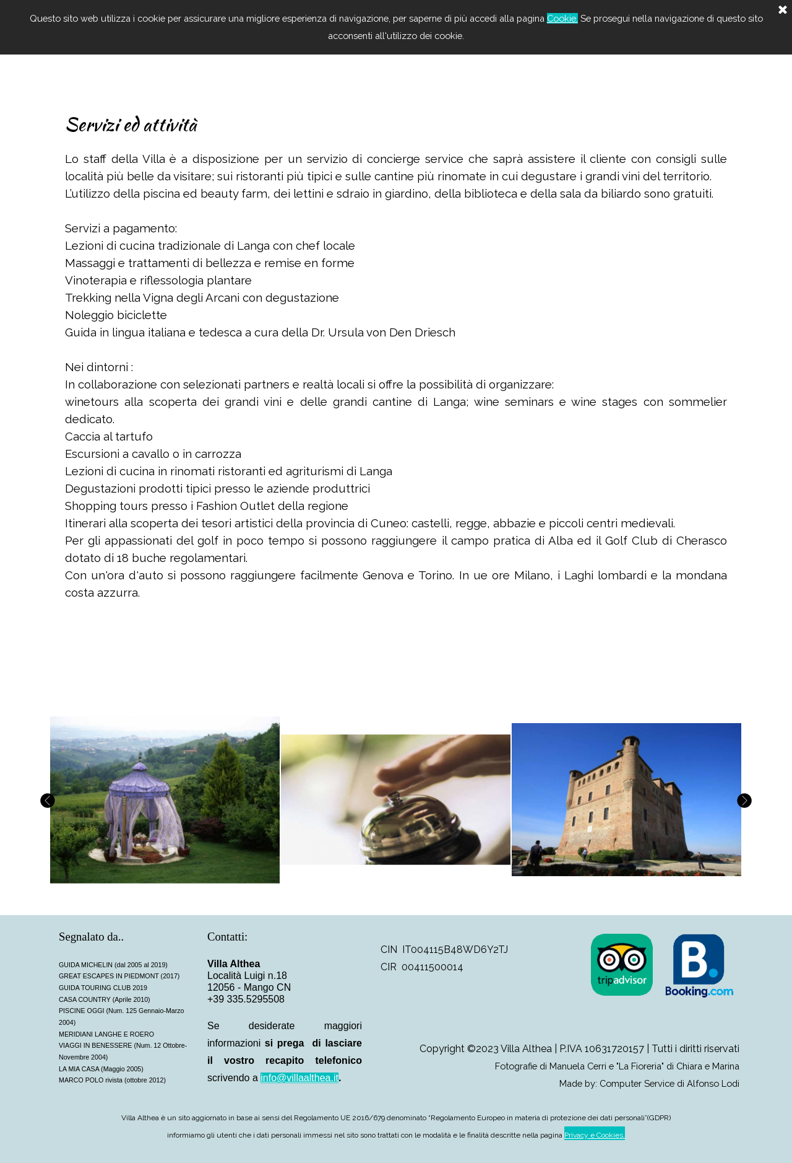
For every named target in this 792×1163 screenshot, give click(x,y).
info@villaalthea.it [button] (299, 1078)
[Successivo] (742, 800)
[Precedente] (49, 800)
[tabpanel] (396, 373)
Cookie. (562, 18)
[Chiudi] (783, 10)
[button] (165, 800)
